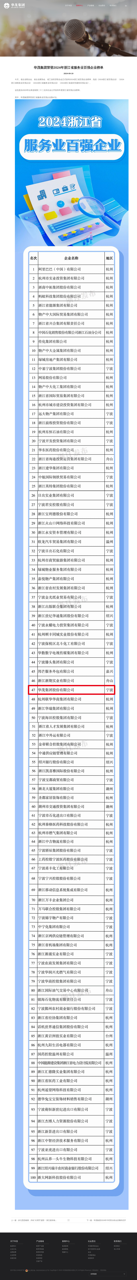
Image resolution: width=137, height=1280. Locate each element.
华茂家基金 (92, 1255)
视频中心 (65, 1252)
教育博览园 (40, 1249)
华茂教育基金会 (93, 1246)
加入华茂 (117, 1249)
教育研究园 (40, 1252)
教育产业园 (40, 1246)
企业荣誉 (13, 1255)
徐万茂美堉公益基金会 (94, 1250)
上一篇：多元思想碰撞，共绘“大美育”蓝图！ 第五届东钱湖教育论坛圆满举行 (34, 1221)
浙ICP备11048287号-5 (17, 1270)
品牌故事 (13, 1252)
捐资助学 (91, 1258)
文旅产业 (39, 1261)
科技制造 (39, 1255)
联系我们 (113, 5)
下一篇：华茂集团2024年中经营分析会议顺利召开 (106, 1220)
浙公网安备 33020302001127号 (37, 1270)
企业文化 (13, 1249)
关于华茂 (68, 5)
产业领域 (90, 5)
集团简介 (13, 1246)
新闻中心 (79, 5)
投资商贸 (39, 1258)
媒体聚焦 (65, 1249)
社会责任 (102, 5)
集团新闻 (65, 1246)
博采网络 (103, 1270)
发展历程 (13, 1258)
